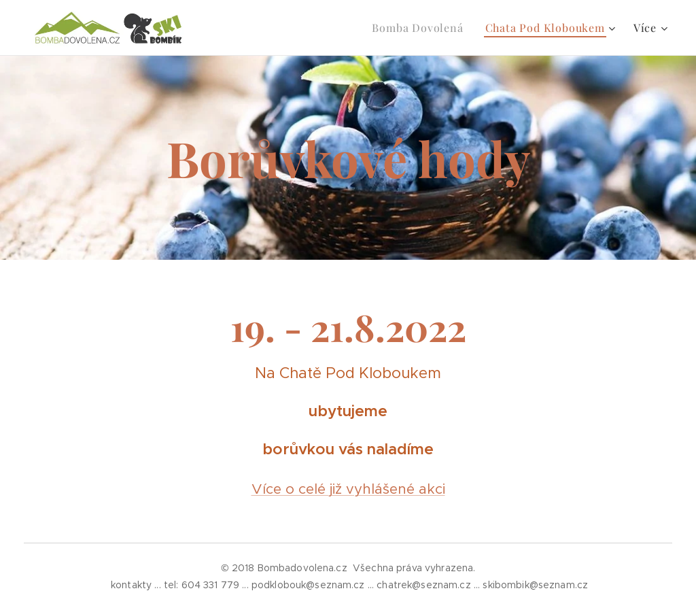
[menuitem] (421, 28)
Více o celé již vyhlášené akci (348, 489)
